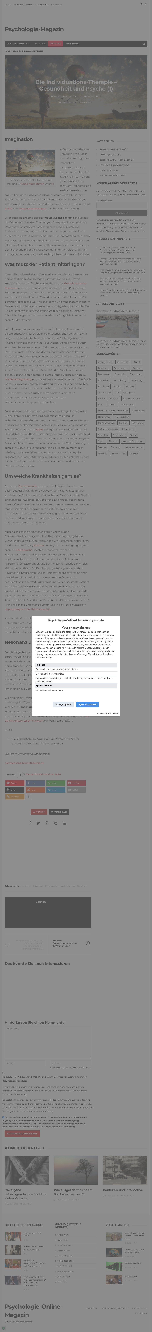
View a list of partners (92, 638)
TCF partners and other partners (64, 632)
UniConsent (112, 713)
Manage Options (92, 648)
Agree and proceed (88, 704)
